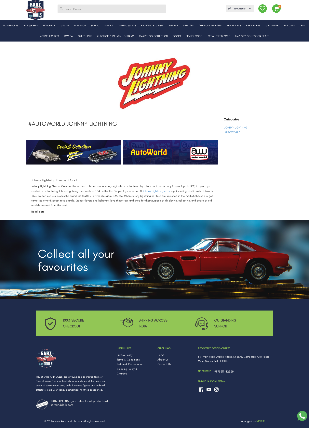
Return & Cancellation (130, 364)
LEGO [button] (303, 25)
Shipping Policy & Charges (127, 371)
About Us (162, 359)
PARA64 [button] (173, 25)
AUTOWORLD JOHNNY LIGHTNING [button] (115, 36)
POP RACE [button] (80, 25)
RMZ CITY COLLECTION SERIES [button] (252, 36)
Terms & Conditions (128, 359)
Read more (38, 211)
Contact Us (164, 364)
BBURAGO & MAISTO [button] (152, 25)
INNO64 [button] (108, 25)
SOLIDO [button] (95, 25)
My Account (239, 8)
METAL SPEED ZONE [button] (219, 36)
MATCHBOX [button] (49, 25)
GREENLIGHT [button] (85, 36)
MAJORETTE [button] (271, 25)
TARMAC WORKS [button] (127, 25)
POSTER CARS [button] (10, 25)
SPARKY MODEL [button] (194, 36)
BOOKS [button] (177, 36)
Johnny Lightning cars (156, 191)
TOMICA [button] (68, 36)
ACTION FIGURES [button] (49, 36)
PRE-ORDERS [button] (253, 25)
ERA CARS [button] (289, 25)
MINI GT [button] (64, 25)
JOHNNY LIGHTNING (235, 127)
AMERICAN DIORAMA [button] (210, 25)
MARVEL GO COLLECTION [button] (153, 36)
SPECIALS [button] (188, 25)
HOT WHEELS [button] (30, 25)
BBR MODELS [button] (234, 25)
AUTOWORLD (232, 132)
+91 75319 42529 (223, 371)
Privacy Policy (124, 355)
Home (160, 355)
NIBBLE (260, 421)
